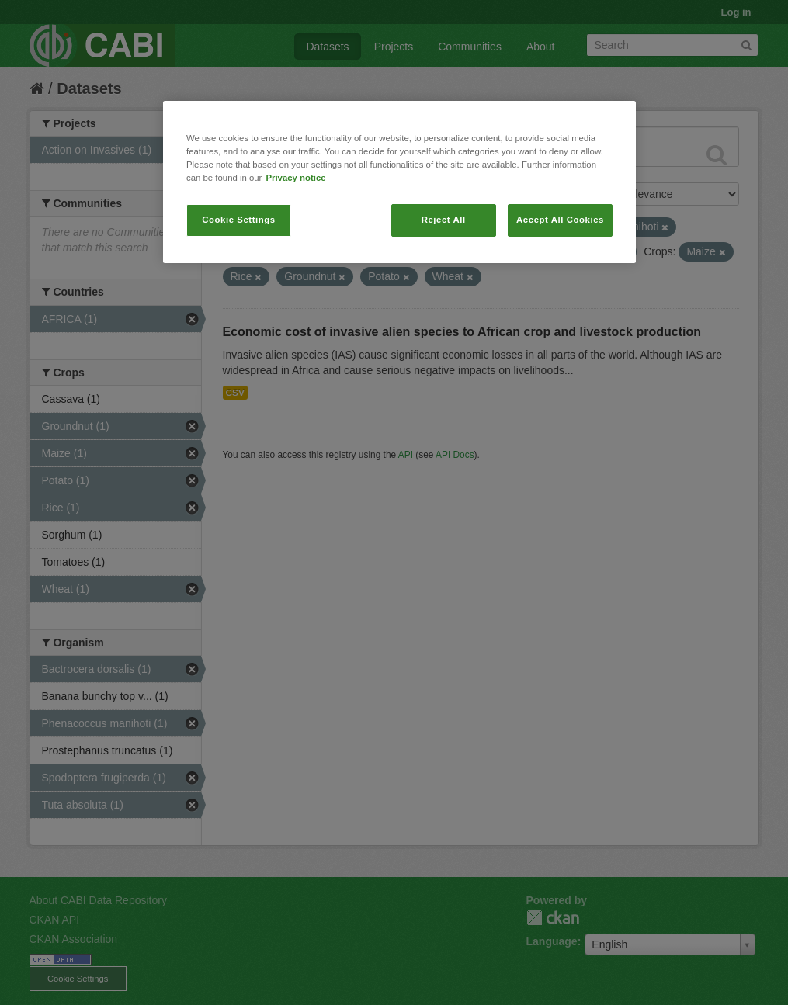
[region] (399, 182)
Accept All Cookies (560, 219)
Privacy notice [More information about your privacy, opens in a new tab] (295, 177)
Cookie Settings (239, 219)
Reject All (444, 219)
